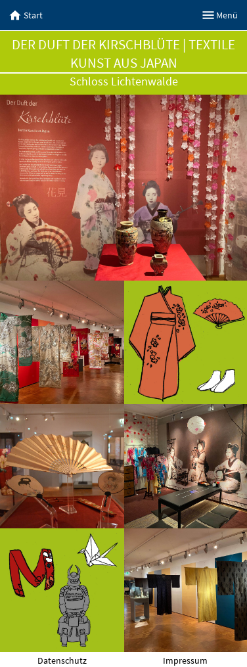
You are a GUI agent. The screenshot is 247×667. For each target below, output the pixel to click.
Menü (220, 15)
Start (26, 15)
